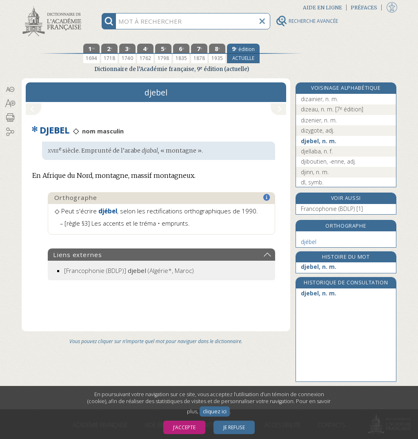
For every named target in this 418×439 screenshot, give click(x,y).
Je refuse (234, 427)
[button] (10, 89)
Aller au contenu (53, 7)
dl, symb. (312, 182)
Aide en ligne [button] (322, 7)
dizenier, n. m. (319, 120)
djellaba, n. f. (317, 151)
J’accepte (184, 427)
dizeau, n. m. (332, 109)
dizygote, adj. (317, 130)
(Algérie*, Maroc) (129, 270)
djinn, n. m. (315, 172)
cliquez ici (215, 411)
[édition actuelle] (243, 53)
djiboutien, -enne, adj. (328, 161)
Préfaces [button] (364, 7)
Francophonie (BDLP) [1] (332, 209)
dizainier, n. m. (319, 99)
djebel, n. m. (318, 141)
